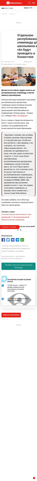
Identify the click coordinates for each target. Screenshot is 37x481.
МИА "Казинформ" (20, 116)
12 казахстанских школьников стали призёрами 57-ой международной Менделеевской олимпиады (16, 217)
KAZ (33, 3)
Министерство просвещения (12, 258)
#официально (28, 61)
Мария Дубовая (8, 64)
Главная (4, 14)
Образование (20, 256)
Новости (12, 14)
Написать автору (21, 64)
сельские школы (8, 256)
